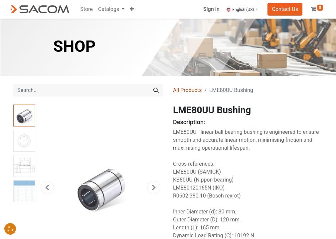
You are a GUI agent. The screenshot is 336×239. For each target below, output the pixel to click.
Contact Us (285, 9)
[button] (132, 9)
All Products (187, 90)
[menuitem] (86, 9)
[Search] (156, 90)
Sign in (211, 9)
